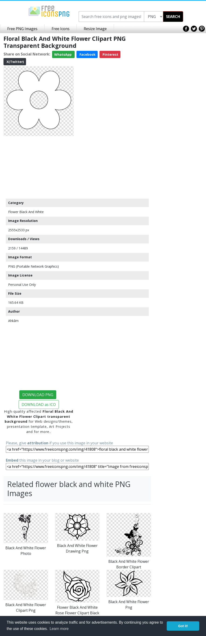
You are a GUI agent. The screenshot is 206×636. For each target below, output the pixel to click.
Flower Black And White (26, 212)
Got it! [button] (183, 626)
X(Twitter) (15, 61)
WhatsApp (63, 54)
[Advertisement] (38, 167)
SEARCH (173, 16)
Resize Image (95, 28)
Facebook (87, 54)
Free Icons (61, 28)
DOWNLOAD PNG (37, 394)
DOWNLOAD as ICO (39, 404)
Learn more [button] (59, 629)
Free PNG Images (22, 28)
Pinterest (110, 54)
